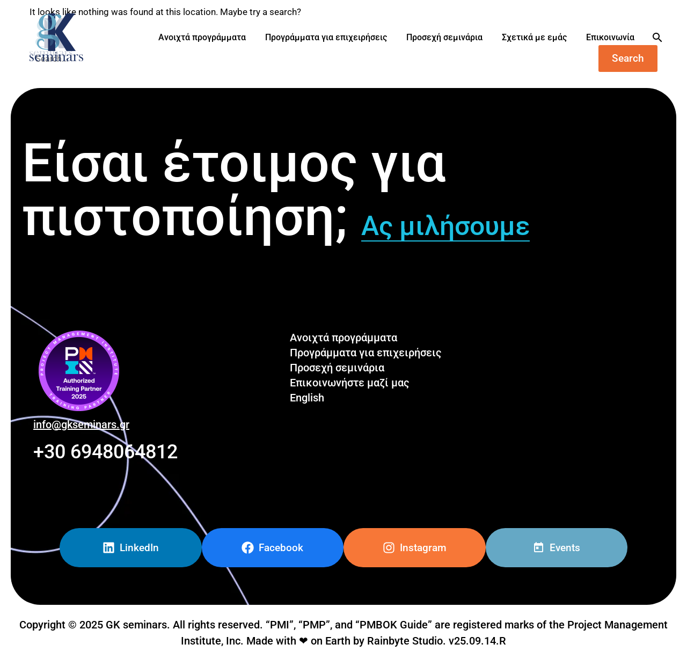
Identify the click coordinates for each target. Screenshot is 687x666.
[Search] (656, 37)
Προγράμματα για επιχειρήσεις (326, 37)
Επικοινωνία (610, 37)
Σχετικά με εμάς (534, 37)
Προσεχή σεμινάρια (444, 37)
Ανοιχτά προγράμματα (202, 37)
